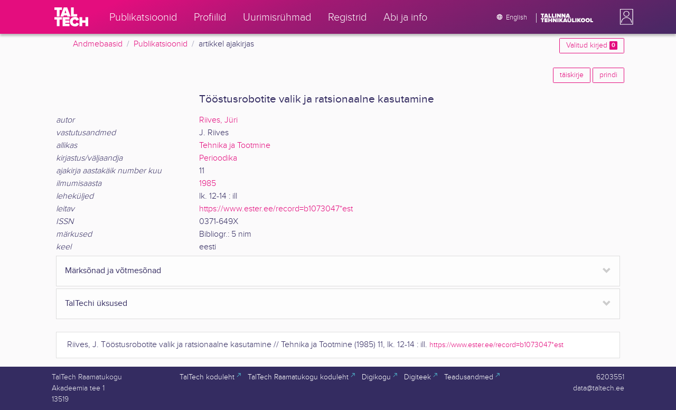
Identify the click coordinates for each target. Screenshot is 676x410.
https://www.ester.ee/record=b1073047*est (276, 209)
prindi (608, 75)
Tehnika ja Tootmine (234, 146)
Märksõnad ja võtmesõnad (113, 271)
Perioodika (218, 158)
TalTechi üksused (96, 304)
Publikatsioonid (160, 44)
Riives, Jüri (218, 120)
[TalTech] (71, 17)
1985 (207, 184)
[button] (624, 17)
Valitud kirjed (591, 45)
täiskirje (572, 75)
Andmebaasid (98, 44)
